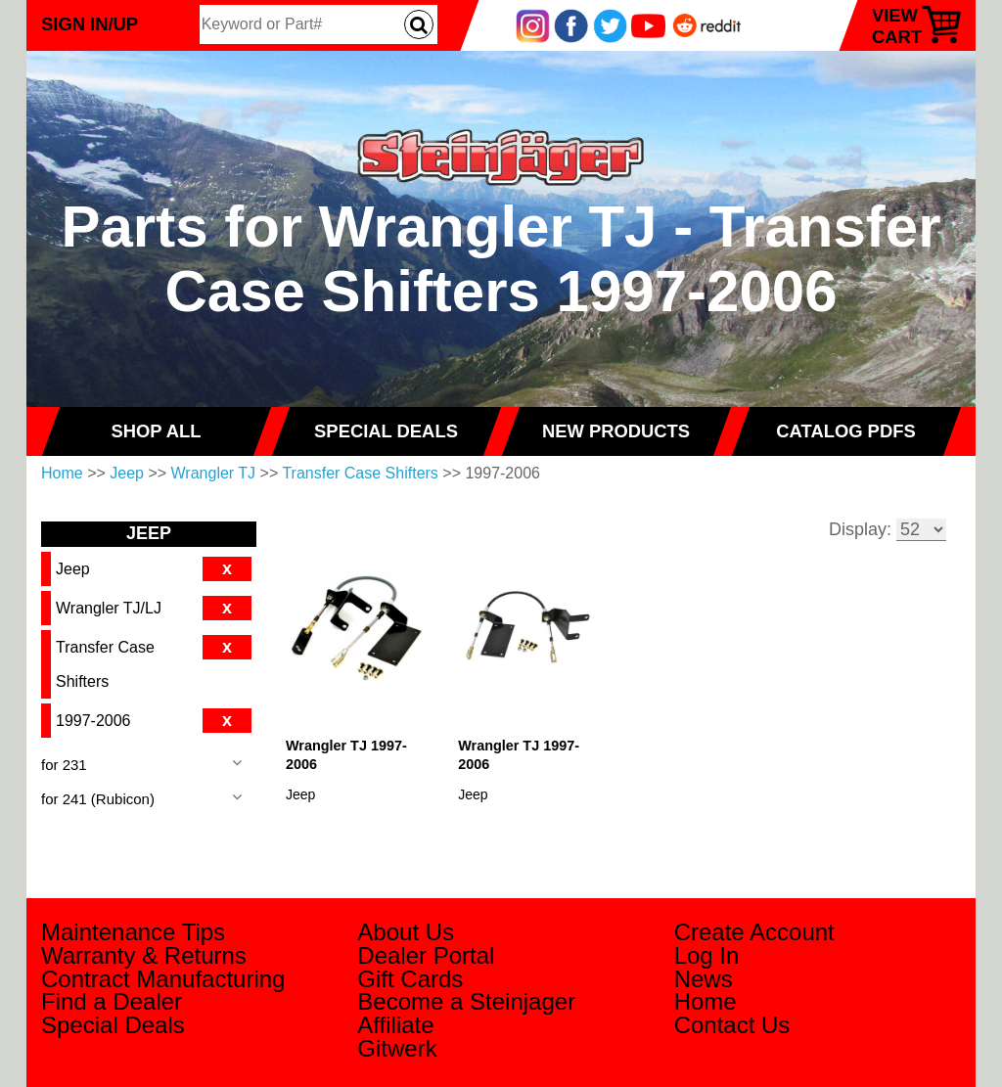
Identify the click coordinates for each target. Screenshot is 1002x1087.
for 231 (64, 764)
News (703, 979)
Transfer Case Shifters (359, 473)
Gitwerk (396, 1048)
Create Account (754, 932)
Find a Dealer (111, 1001)
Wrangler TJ (213, 473)
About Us (405, 932)
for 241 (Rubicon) (98, 799)
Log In (707, 955)
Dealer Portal (425, 955)
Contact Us (732, 1025)
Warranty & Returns (144, 955)
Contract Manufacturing (163, 979)
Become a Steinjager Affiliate (466, 1013)
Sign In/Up (89, 24)
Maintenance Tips (133, 932)
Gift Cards (410, 979)
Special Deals (113, 1025)
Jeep (127, 473)
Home (62, 473)
